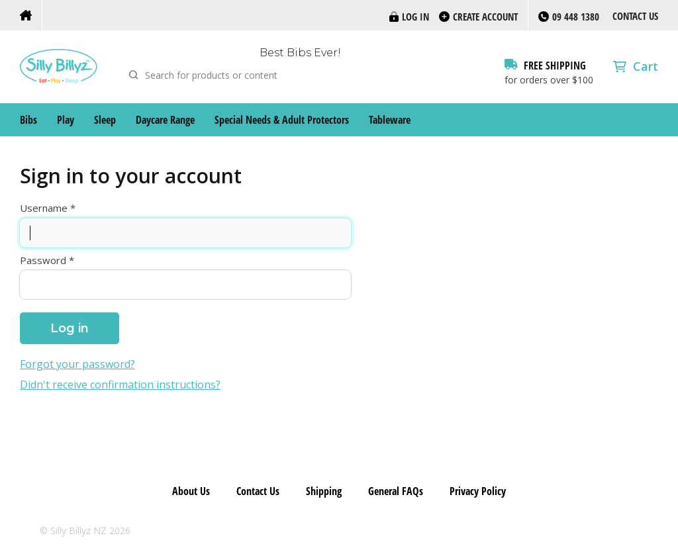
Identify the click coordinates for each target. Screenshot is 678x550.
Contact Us (635, 16)
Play (65, 120)
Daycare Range (165, 120)
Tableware (390, 120)
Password (43, 260)
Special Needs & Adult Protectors (282, 120)
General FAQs (395, 491)
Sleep (105, 120)
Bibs (28, 120)
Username (44, 208)
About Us (191, 491)
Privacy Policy (478, 491)
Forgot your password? (77, 364)
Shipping (324, 491)
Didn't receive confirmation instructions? (120, 385)
